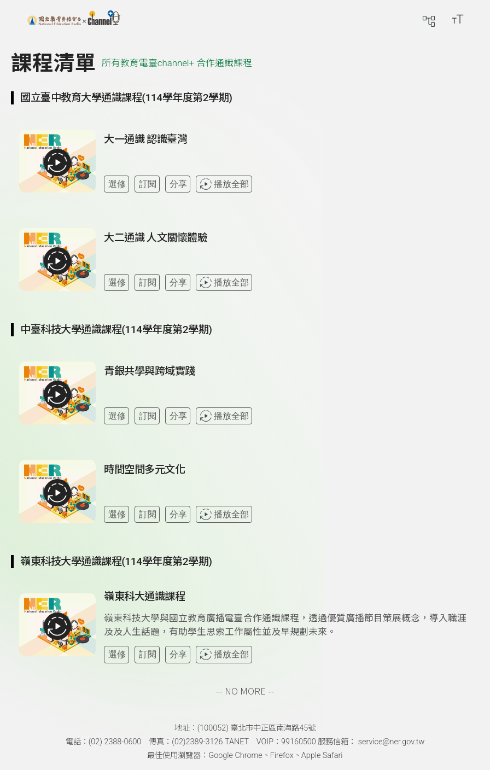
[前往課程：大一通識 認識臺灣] (145, 141)
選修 (117, 184)
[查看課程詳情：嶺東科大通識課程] (287, 626)
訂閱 (147, 184)
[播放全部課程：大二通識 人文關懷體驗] (57, 261)
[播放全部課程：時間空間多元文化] (57, 492)
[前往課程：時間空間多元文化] (144, 472)
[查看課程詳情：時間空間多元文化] (287, 495)
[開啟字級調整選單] (458, 19)
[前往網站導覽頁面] (429, 19)
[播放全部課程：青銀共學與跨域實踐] (57, 394)
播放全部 (224, 184)
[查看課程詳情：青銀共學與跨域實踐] (287, 397)
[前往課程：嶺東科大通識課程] (144, 599)
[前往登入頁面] (479, 19)
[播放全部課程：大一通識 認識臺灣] (57, 162)
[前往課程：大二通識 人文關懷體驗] (156, 240)
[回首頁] (73, 19)
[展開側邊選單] (19, 19)
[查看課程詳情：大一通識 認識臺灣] (287, 165)
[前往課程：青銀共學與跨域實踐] (149, 373)
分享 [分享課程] (178, 184)
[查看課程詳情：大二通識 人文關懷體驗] (287, 264)
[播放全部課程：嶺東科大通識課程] (57, 626)
